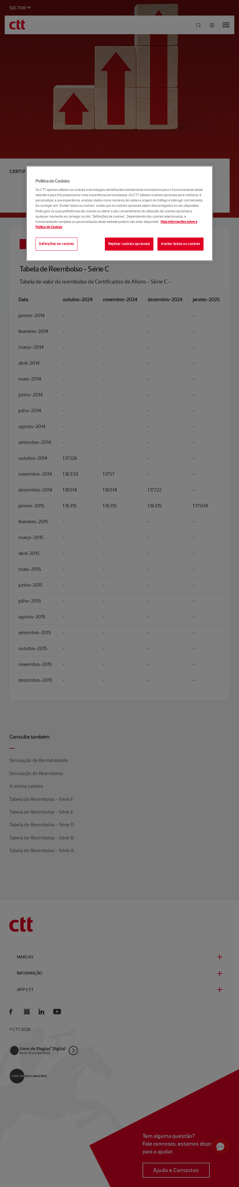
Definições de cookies (56, 244)
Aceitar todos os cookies (180, 244)
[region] (119, 213)
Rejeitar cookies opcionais (129, 244)
